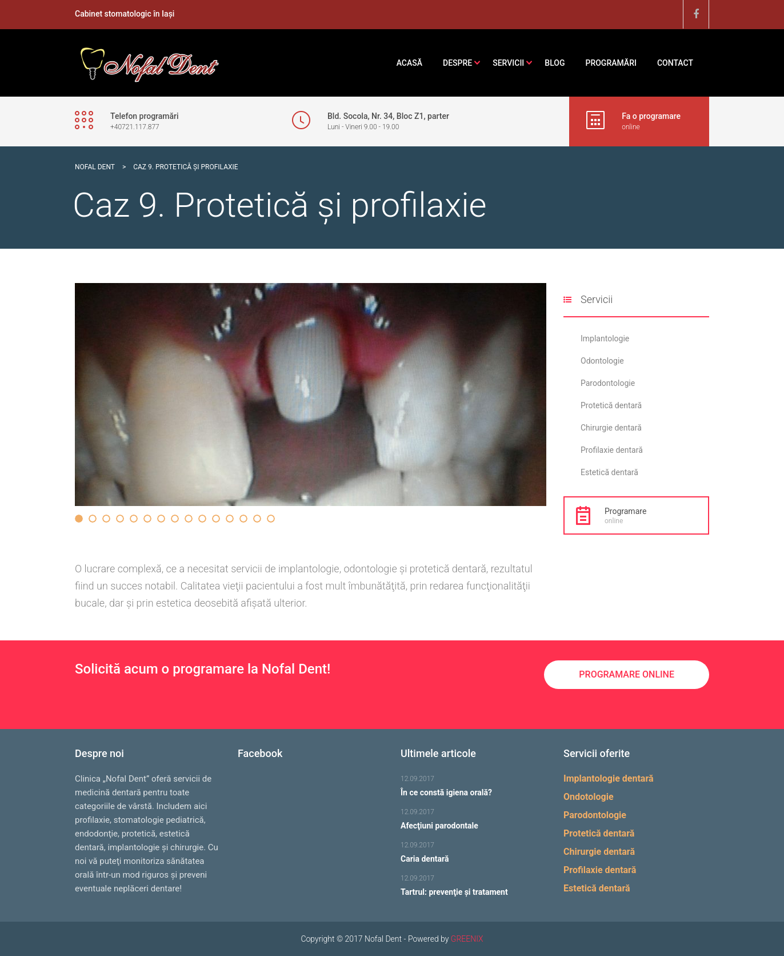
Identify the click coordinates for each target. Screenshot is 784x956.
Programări (610, 62)
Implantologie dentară (608, 778)
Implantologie (605, 338)
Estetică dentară (609, 472)
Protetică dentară (611, 405)
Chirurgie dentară (611, 427)
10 (202, 519)
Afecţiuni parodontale (439, 824)
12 (230, 519)
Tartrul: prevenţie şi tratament (454, 890)
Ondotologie (588, 796)
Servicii (508, 62)
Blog (555, 62)
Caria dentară (425, 857)
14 (257, 519)
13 (243, 519)
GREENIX (467, 938)
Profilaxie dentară (612, 450)
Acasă (409, 62)
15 (271, 519)
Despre (457, 62)
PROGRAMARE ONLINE (626, 674)
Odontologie (602, 360)
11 (216, 519)
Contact (675, 62)
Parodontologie (608, 383)
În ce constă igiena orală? (446, 791)
